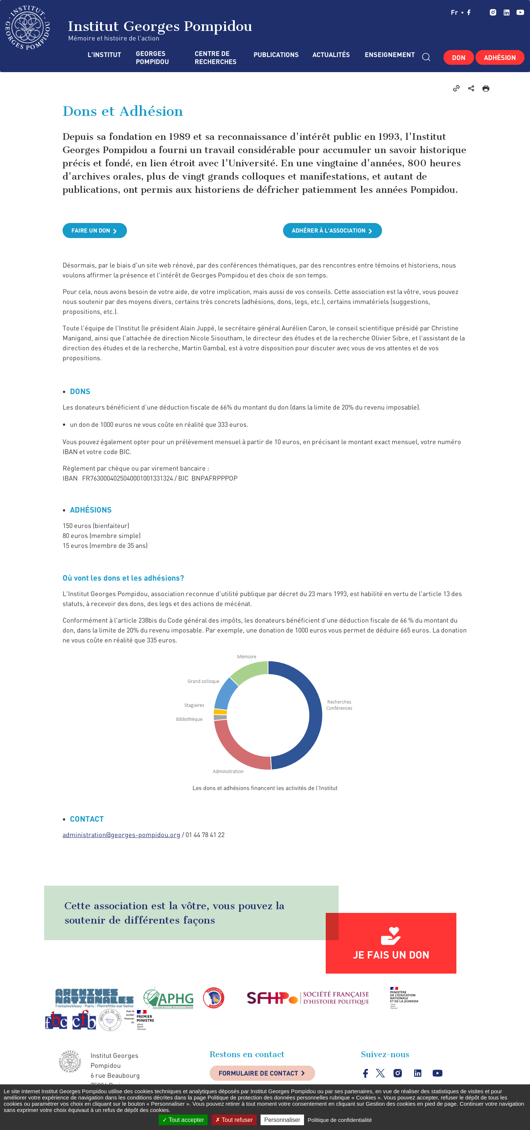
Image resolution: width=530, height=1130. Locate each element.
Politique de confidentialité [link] (340, 1120)
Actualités (331, 55)
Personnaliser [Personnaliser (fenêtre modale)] (282, 1120)
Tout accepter (183, 1120)
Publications (276, 55)
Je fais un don (391, 955)
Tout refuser (234, 1120)
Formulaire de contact (259, 1074)
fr (457, 12)
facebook (469, 12)
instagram (493, 12)
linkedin (506, 12)
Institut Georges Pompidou (129, 28)
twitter (480, 12)
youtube (520, 12)
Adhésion (500, 57)
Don (459, 57)
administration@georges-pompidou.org (121, 835)
